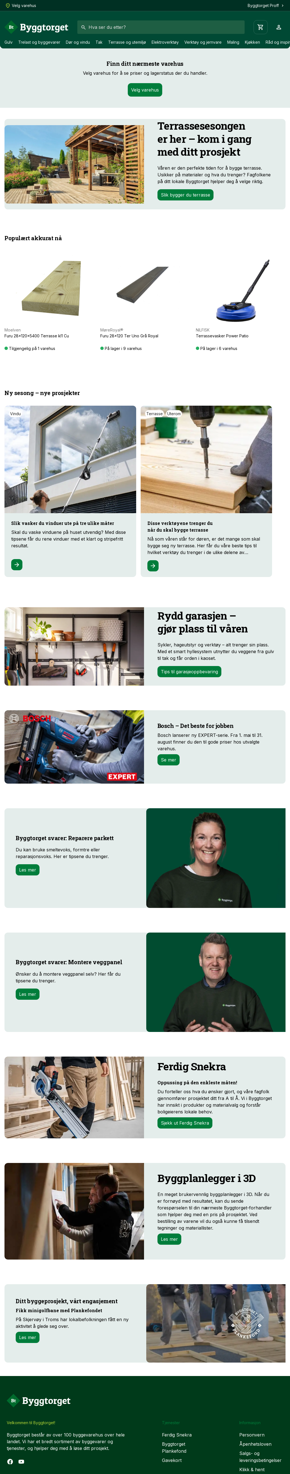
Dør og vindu (78, 42)
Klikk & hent (252, 1469)
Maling (233, 42)
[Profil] (279, 27)
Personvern (252, 1435)
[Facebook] (10, 1461)
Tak (99, 42)
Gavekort (172, 1460)
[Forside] (36, 27)
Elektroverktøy (165, 42)
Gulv (8, 42)
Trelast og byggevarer (39, 42)
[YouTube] (21, 1461)
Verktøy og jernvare (203, 42)
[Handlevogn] (261, 27)
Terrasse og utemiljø (127, 42)
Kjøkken (252, 42)
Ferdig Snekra (177, 1435)
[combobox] (161, 27)
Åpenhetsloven (255, 1444)
